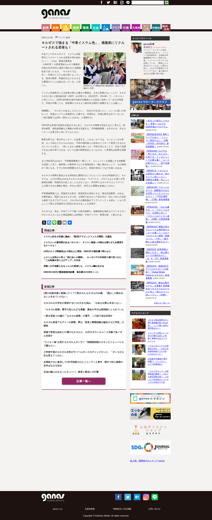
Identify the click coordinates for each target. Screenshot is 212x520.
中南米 (156, 27)
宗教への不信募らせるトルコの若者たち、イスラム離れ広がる (74, 266)
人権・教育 (65, 27)
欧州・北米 (166, 27)
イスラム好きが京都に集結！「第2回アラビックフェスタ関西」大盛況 (78, 236)
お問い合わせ (154, 509)
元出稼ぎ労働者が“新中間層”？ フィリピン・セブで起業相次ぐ (157, 361)
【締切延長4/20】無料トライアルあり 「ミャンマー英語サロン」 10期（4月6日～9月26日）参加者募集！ (157, 140)
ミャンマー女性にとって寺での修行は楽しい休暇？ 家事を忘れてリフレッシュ (158, 337)
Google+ (115, 2)
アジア (116, 27)
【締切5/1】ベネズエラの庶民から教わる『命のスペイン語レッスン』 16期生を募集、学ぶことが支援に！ (158, 176)
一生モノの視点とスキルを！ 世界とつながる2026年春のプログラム (157, 124)
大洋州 (136, 27)
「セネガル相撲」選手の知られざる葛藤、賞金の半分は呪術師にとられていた (84, 309)
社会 (96, 27)
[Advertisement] (106, 479)
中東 (126, 27)
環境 (86, 27)
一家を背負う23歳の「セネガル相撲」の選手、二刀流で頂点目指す (78, 316)
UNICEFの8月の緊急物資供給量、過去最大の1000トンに (71, 272)
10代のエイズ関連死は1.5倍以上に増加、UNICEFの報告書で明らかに (77, 251)
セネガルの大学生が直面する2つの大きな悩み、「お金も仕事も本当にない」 (83, 303)
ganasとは (57, 509)
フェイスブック (101, 2)
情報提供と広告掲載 (122, 509)
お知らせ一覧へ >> (162, 303)
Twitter (108, 2)
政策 (55, 27)
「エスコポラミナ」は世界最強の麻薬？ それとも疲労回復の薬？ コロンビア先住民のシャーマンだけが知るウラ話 (158, 376)
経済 (76, 27)
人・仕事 (106, 27)
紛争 (46, 27)
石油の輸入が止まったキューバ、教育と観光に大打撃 (71, 372)
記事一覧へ (84, 381)
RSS (127, 2)
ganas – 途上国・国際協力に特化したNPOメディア (57, 14)
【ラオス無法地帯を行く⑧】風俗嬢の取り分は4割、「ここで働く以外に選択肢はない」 (158, 324)
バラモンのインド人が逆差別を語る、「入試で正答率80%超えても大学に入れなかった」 (158, 350)
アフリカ (146, 27)
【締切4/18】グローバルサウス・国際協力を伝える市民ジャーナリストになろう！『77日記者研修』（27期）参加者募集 (158, 193)
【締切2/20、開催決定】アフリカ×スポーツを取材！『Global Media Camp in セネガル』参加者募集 (157, 272)
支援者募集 (90, 509)
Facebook (118, 497)
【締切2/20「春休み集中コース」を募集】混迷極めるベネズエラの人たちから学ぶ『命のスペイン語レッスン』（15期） (157, 289)
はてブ (121, 2)
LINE (155, 497)
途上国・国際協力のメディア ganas (147, 461)
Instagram (146, 497)
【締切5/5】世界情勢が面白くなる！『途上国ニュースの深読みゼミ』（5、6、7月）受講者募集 (157, 255)
